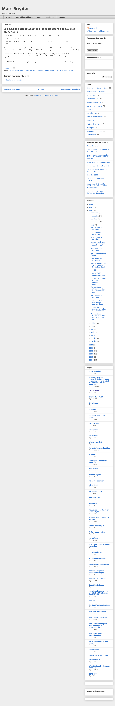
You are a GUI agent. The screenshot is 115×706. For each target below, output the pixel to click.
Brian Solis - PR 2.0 (96, 397)
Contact (62, 17)
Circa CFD (92, 409)
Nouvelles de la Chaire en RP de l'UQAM (99, 511)
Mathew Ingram (95, 475)
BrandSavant (94, 391)
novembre (95, 216)
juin (92, 326)
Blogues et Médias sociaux (20, 70)
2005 (91, 357)
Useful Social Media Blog (98, 655)
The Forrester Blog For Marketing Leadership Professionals (98, 625)
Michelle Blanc (94, 485)
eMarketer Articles (96, 442)
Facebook (33, 70)
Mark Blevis (93, 468)
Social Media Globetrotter (99, 565)
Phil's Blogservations (97, 532)
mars (93, 335)
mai (92, 329)
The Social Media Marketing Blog (95, 634)
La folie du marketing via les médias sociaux (98, 309)
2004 (91, 360)
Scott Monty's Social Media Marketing (99, 545)
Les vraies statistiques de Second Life (97, 170)
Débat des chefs (93, 146)
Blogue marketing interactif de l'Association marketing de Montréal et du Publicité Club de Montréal (99, 380)
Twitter (70, 70)
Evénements (91, 95)
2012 (91, 207)
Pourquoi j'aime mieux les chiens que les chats (98, 302)
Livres (89, 110)
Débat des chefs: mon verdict (98, 162)
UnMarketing (94, 649)
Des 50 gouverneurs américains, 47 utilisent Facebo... (98, 272)
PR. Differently (95, 538)
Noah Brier (93, 504)
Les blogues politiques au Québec (97, 179)
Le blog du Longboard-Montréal (98, 461)
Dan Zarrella (94, 423)
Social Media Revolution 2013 (98, 166)
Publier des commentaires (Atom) (46, 95)
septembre (95, 222)
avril (93, 332)
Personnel (91, 120)
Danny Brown (94, 429)
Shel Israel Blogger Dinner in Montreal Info (98, 150)
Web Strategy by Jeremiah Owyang (99, 667)
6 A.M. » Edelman (95, 371)
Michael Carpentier (96, 481)
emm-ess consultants (45, 17)
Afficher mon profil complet (98, 31)
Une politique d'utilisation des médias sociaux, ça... (98, 316)
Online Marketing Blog (97, 526)
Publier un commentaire (15, 80)
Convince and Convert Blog (97, 416)
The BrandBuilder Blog (98, 617)
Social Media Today (96, 585)
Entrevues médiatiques (96, 91)
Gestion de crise (93, 99)
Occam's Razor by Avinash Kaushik (99, 519)
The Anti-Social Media (97, 611)
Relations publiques (94, 131)
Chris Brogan (94, 403)
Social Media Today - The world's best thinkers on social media (99, 593)
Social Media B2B (95, 552)
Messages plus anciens (70, 89)
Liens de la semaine (94, 106)
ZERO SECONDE (94, 674)
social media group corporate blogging (96, 572)
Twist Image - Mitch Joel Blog (98, 642)
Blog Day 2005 (92, 175)
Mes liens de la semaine (96, 228)
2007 (91, 351)
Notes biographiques (24, 17)
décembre (95, 213)
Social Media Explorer (97, 558)
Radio (47, 70)
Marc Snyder (15, 8)
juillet (93, 323)
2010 (91, 345)
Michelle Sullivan (95, 491)
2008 (91, 348)
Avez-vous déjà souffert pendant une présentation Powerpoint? (97, 186)
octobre (94, 219)
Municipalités (92, 113)
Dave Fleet (93, 436)
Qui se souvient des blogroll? (98, 254)
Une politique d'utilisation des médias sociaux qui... (98, 289)
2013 (91, 204)
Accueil (9, 17)
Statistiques (54, 70)
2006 (91, 354)
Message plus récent (12, 89)
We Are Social (94, 660)
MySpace (41, 70)
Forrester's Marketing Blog (99, 448)
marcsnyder (93, 28)
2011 (91, 210)
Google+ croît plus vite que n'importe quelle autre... (98, 244)
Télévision (63, 70)
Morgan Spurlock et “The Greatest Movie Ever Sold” (98, 265)
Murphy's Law (94, 497)
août (93, 225)
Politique (90, 128)
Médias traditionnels (95, 117)
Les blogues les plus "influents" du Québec (95, 192)
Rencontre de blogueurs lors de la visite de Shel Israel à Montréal (98, 157)
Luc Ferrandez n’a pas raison (97, 233)
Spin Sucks (93, 601)
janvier (94, 341)
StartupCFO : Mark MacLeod (99, 605)
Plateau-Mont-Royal (94, 124)
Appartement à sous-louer (96, 259)
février (94, 338)
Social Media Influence (98, 579)
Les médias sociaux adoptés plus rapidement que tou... (98, 281)
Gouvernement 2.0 (94, 102)
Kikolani (92, 454)
